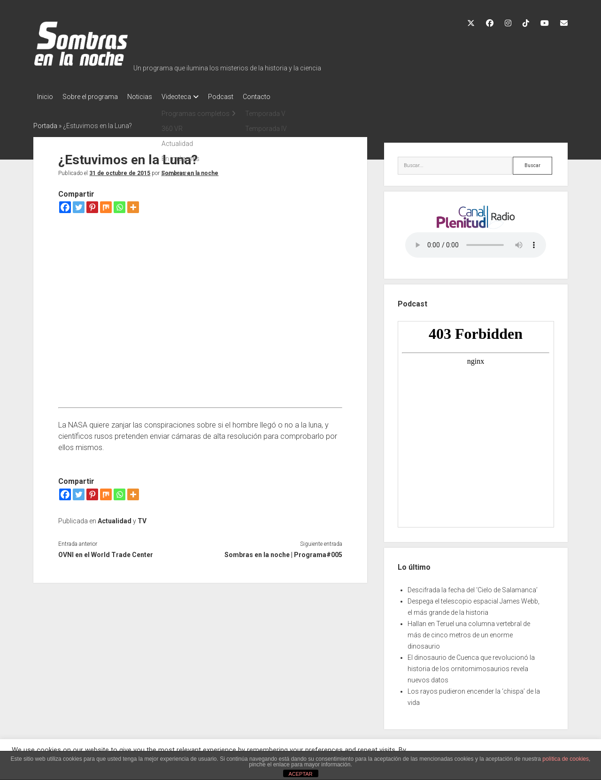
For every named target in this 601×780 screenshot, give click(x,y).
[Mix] (106, 204)
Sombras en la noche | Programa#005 (283, 552)
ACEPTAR (300, 774)
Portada (45, 123)
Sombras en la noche (189, 170)
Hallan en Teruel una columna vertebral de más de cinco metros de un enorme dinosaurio (469, 632)
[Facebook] (65, 204)
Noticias (149, 96)
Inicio (45, 96)
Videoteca (190, 96)
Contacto (280, 96)
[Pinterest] (92, 204)
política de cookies (565, 759)
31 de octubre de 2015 (119, 170)
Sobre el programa (95, 96)
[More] (133, 204)
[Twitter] (79, 204)
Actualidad (114, 518)
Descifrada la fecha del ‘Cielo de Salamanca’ (473, 587)
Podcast (239, 96)
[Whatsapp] (119, 204)
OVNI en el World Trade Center (105, 552)
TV (142, 518)
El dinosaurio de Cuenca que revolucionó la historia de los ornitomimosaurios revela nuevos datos (471, 666)
